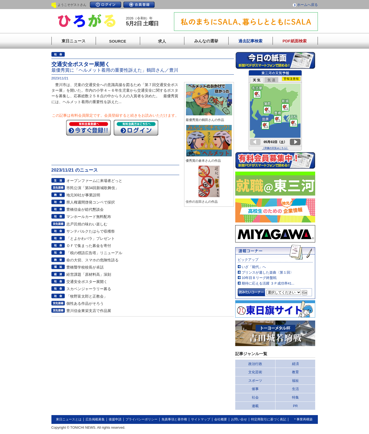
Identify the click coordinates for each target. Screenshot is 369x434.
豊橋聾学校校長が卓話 (85, 267)
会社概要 (220, 419)
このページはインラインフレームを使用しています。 (275, 110)
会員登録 (139, 5)
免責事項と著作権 (174, 419)
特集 (295, 397)
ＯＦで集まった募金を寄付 (88, 246)
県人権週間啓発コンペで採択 (90, 202)
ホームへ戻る (307, 5)
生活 (295, 389)
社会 (255, 397)
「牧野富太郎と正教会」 (86, 296)
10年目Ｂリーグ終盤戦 (259, 278)
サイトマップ (200, 419)
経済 (295, 364)
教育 (295, 372)
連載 (255, 406)
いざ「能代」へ (254, 267)
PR (295, 406)
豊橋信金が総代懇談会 (85, 209)
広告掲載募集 (95, 419)
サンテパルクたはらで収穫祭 (90, 231)
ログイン (105, 5)
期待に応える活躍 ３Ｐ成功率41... (268, 283)
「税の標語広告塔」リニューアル (94, 253)
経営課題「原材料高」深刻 (88, 274)
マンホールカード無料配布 (88, 216)
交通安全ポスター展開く (86, 281)
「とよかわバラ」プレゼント (90, 238)
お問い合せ (239, 419)
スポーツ (255, 381)
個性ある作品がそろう (85, 303)
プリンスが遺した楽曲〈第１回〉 (268, 272)
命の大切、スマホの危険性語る (92, 260)
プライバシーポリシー (141, 419)
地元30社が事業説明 (83, 195)
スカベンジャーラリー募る (88, 289)
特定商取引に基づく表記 (268, 419)
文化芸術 (255, 372)
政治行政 (255, 364)
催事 (255, 389)
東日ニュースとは (69, 419)
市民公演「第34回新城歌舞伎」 (92, 188)
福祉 (295, 381)
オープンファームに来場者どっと (94, 181)
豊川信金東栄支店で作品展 (88, 311)
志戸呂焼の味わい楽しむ (86, 224)
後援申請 (115, 419)
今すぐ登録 (88, 128)
